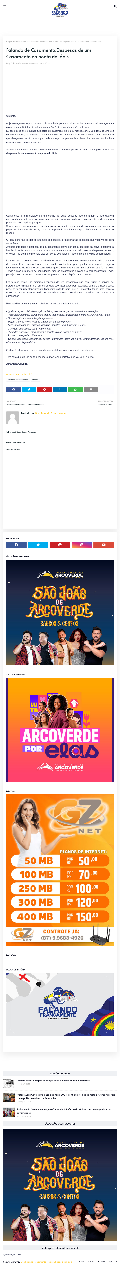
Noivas (35, 379)
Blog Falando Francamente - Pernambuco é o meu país (46, 1262)
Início (82, 1262)
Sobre (91, 1262)
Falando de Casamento (29, 41)
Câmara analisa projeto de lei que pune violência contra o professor (53, 1080)
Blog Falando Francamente (19, 63)
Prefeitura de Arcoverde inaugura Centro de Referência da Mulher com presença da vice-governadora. (64, 1111)
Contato (112, 1262)
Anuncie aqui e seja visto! (19, 374)
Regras (101, 1262)
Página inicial (12, 41)
